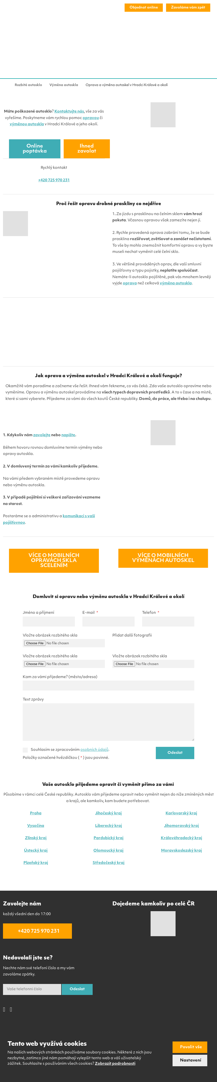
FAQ (176, 29)
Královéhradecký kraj (181, 838)
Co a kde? (155, 29)
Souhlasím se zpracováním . (70, 750)
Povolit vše (191, 1047)
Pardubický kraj (108, 838)
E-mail (90, 613)
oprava (130, 283)
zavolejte (41, 435)
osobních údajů (94, 750)
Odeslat (175, 753)
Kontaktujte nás (69, 112)
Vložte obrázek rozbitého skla (50, 636)
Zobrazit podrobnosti (115, 1064)
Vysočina (35, 826)
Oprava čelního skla (67, 29)
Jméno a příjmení (38, 613)
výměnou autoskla (27, 124)
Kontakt (194, 29)
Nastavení (190, 1060)
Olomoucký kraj (108, 851)
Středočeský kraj (108, 863)
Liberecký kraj (108, 826)
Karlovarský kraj (181, 813)
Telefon (150, 613)
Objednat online (144, 7)
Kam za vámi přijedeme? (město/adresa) (60, 677)
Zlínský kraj (35, 838)
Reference (130, 29)
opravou (91, 118)
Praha (35, 813)
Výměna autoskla (26, 29)
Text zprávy (33, 700)
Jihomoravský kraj (181, 826)
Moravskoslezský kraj (181, 851)
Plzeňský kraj (35, 863)
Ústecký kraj (35, 851)
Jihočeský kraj (108, 813)
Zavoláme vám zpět (188, 7)
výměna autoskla (176, 283)
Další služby (102, 29)
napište (68, 435)
